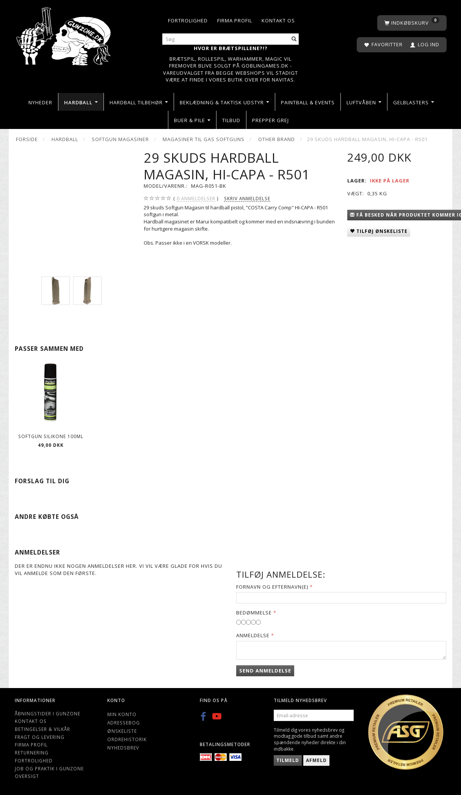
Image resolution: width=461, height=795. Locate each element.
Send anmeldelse (265, 670)
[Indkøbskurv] (411, 23)
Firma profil (234, 20)
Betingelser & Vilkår (42, 729)
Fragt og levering (39, 737)
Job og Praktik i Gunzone (49, 768)
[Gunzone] (64, 34)
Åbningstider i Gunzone (47, 713)
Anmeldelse (253, 635)
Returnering (32, 752)
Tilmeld (287, 760)
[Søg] (294, 39)
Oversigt (27, 776)
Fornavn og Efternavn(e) (272, 586)
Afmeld (316, 760)
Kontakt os (278, 20)
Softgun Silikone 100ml (50, 436)
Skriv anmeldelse (247, 198)
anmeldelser (196, 198)
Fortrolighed (188, 20)
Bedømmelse (254, 612)
